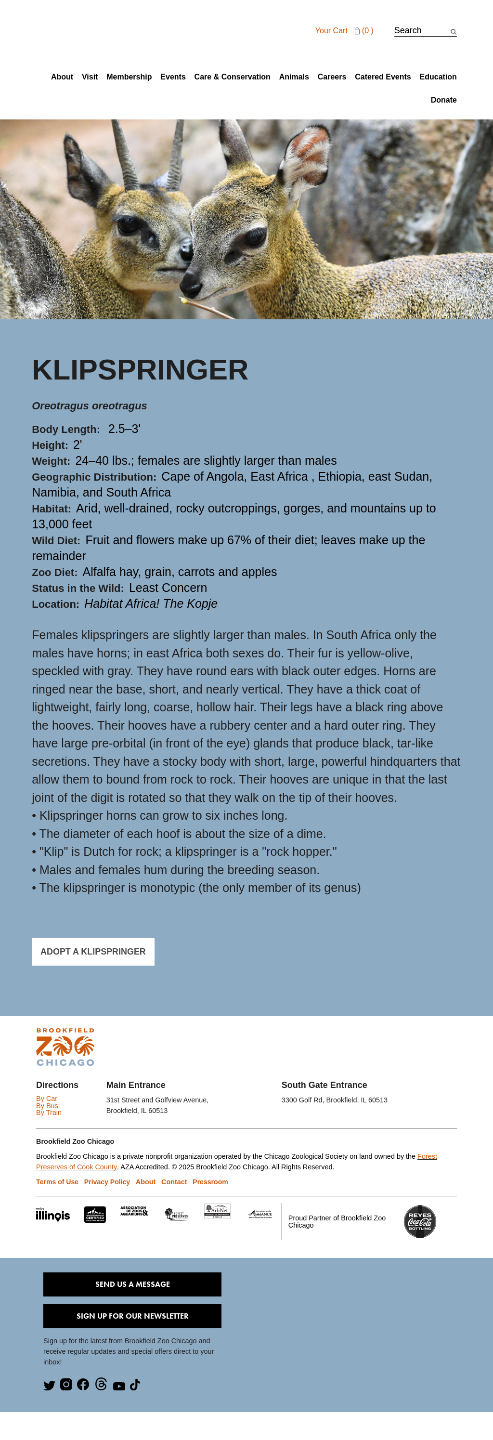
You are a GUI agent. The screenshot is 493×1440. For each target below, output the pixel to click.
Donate (444, 100)
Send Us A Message (132, 1285)
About (62, 77)
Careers (332, 77)
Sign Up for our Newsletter (133, 1316)
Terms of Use (57, 1182)
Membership (129, 77)
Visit (90, 77)
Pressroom (210, 1182)
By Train (49, 1112)
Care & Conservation (233, 77)
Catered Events (383, 77)
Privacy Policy (107, 1182)
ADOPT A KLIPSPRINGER (88, 951)
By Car (46, 1099)
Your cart (345, 31)
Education (438, 77)
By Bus (47, 1106)
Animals (294, 77)
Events (172, 77)
